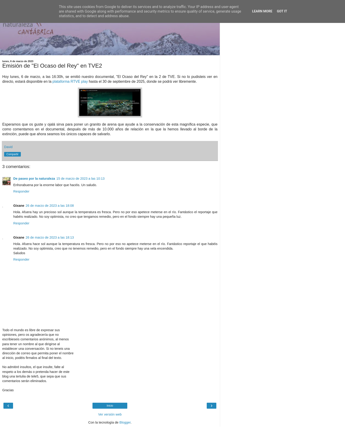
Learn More (262, 11)
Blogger (125, 422)
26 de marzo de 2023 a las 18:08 (50, 205)
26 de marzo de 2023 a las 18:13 (50, 237)
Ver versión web (110, 414)
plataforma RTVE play (70, 81)
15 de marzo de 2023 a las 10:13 (80, 178)
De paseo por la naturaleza (34, 178)
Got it (282, 11)
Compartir (12, 154)
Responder (21, 191)
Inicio (110, 405)
